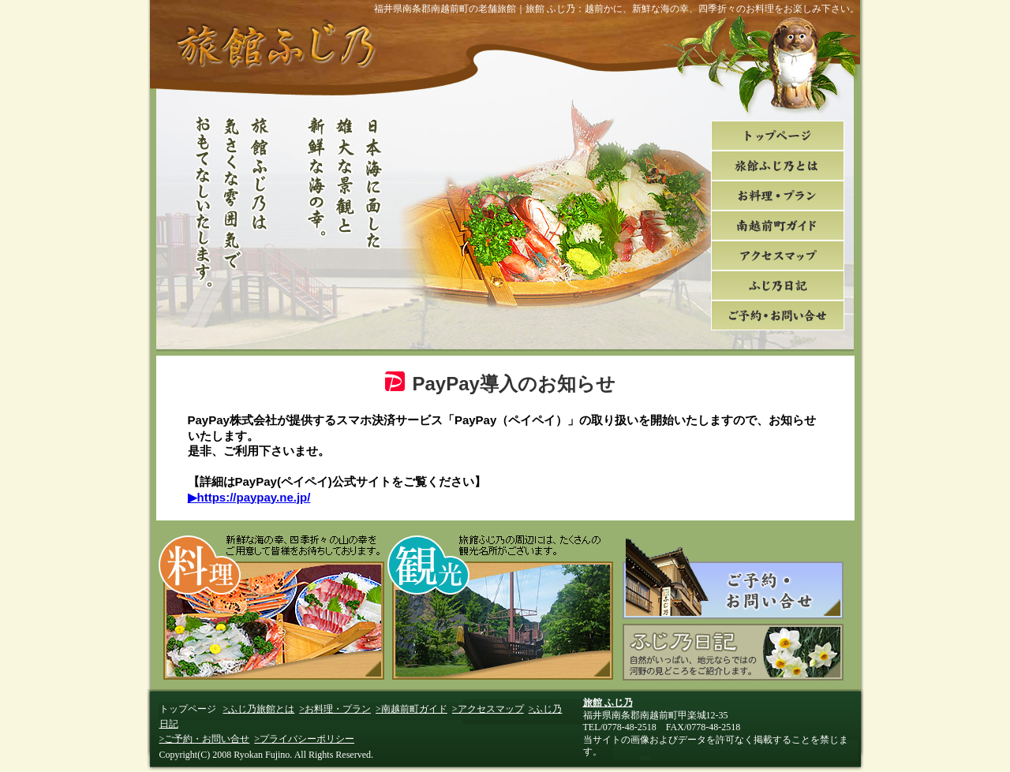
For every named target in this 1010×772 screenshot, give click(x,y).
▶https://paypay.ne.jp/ (249, 497)
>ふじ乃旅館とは (259, 708)
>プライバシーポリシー (304, 738)
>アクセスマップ (488, 708)
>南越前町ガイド (411, 708)
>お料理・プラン (335, 708)
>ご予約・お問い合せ (204, 738)
